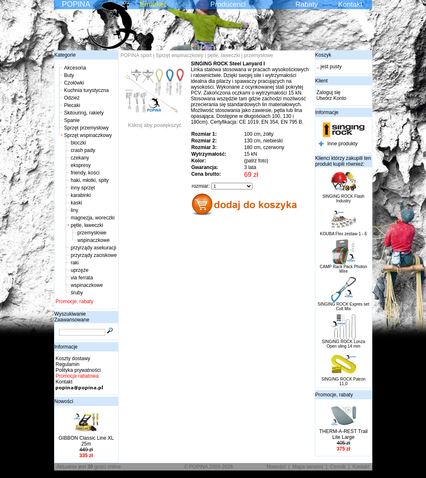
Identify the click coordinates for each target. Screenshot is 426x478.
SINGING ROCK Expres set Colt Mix (343, 306)
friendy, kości (85, 173)
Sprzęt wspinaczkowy (88, 135)
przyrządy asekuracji (93, 248)
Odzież (71, 98)
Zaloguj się (329, 92)
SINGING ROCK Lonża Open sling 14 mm (343, 344)
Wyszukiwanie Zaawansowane (71, 317)
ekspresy (81, 165)
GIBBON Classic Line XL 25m (86, 441)
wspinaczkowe (93, 240)
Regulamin (67, 364)
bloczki (78, 143)
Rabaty (306, 4)
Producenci (228, 4)
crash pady (83, 150)
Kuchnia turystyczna (86, 90)
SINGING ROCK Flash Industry (343, 198)
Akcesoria (75, 68)
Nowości (63, 401)
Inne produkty (342, 144)
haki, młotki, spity (90, 180)
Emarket (153, 4)
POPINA (76, 4)
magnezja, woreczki (92, 218)
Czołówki (74, 83)
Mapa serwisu (307, 467)
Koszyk (323, 55)
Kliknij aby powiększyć (155, 122)
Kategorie (65, 55)
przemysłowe (91, 233)
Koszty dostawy (73, 358)
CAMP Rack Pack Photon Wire (343, 269)
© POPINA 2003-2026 (208, 467)
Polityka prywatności (78, 370)
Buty (69, 75)
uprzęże (80, 270)
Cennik (337, 467)
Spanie (71, 120)
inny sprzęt (83, 188)
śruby (77, 293)
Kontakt (350, 4)
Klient (321, 81)
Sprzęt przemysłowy (86, 128)
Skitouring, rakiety (84, 113)
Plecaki (72, 105)
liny (74, 210)
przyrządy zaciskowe (94, 255)
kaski (76, 203)
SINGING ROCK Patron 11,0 (343, 381)
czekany (80, 158)
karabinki (81, 195)
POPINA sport (136, 55)
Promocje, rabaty (75, 301)
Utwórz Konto (332, 98)
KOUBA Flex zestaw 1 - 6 (343, 234)
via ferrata (82, 278)
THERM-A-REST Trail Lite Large (343, 434)
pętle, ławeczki (87, 225)
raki (75, 263)
